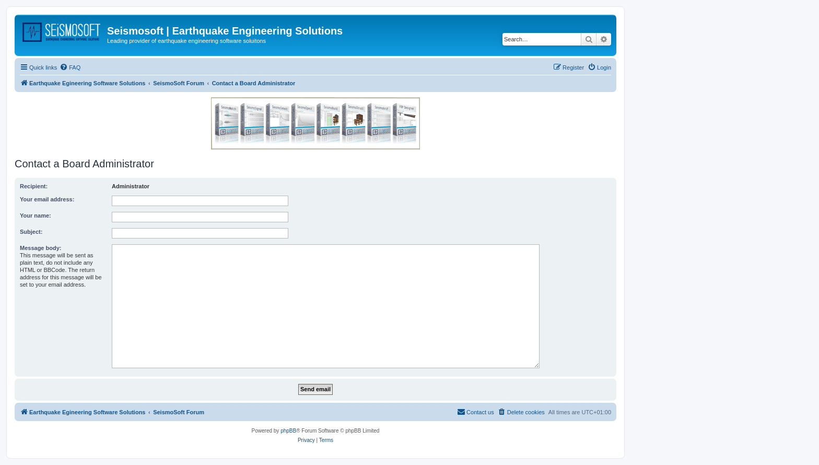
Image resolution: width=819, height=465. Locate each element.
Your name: (35, 215)
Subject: (31, 232)
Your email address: (47, 199)
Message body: (40, 248)
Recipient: (34, 186)
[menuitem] (70, 67)
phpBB (288, 431)
